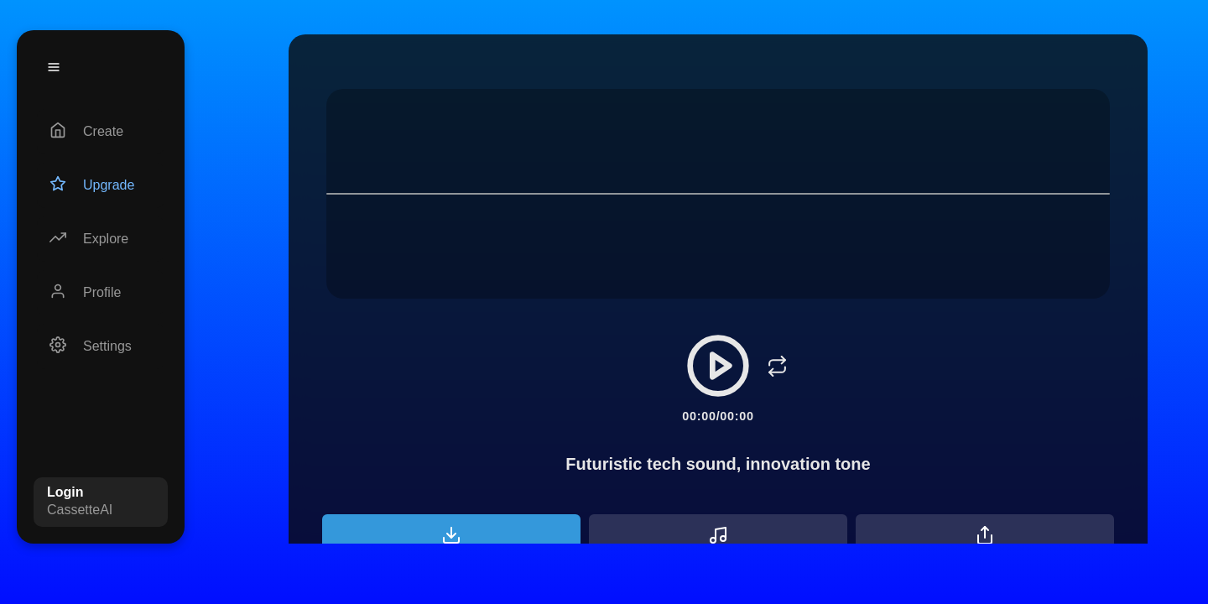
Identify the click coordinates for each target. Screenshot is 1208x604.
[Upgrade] (100, 185)
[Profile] (100, 292)
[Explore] (100, 239)
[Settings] (100, 346)
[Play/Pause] (718, 366)
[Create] (100, 131)
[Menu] (53, 67)
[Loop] (777, 366)
